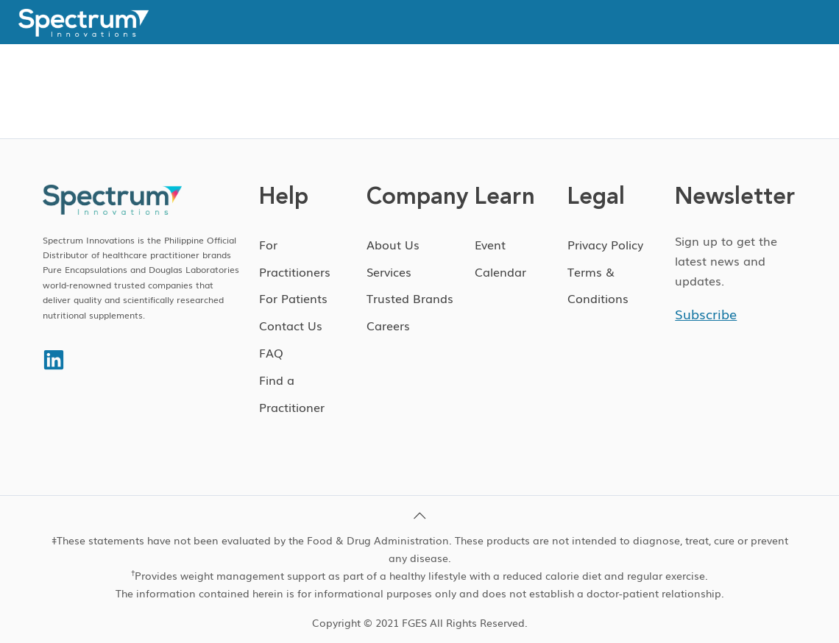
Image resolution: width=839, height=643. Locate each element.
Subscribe (706, 313)
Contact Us (290, 325)
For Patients (293, 298)
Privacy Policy (605, 244)
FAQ (271, 352)
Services (389, 271)
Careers (388, 325)
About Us (393, 244)
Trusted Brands (410, 298)
